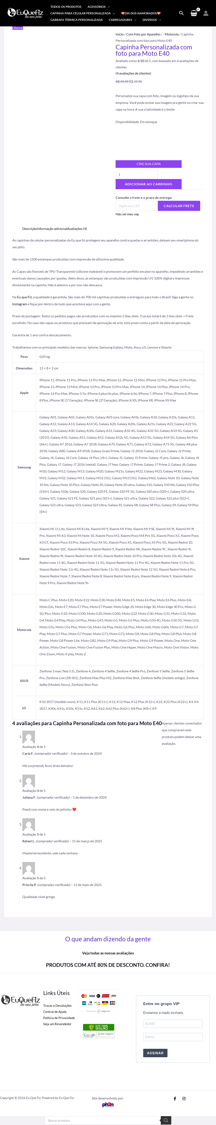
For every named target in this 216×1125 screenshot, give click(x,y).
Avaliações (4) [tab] (77, 229)
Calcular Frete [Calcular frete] (179, 206)
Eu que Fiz (24, 297)
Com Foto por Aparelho (143, 34)
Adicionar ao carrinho (148, 184)
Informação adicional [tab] (52, 229)
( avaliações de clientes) (133, 73)
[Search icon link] (181, 13)
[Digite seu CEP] (136, 206)
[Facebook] (175, 1099)
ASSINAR (155, 1053)
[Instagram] (184, 1099)
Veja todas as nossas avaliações (108, 953)
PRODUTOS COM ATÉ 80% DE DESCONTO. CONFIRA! (108, 964)
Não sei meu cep (127, 214)
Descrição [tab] (29, 229)
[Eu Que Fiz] (25, 13)
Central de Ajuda (55, 1012)
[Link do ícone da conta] (206, 13)
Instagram (19, 304)
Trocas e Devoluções (58, 1006)
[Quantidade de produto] (137, 174)
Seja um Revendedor (58, 1024)
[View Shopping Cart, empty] (194, 13)
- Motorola (171, 34)
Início (120, 34)
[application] (108, 6)
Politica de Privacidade (59, 1018)
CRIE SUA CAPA (149, 164)
